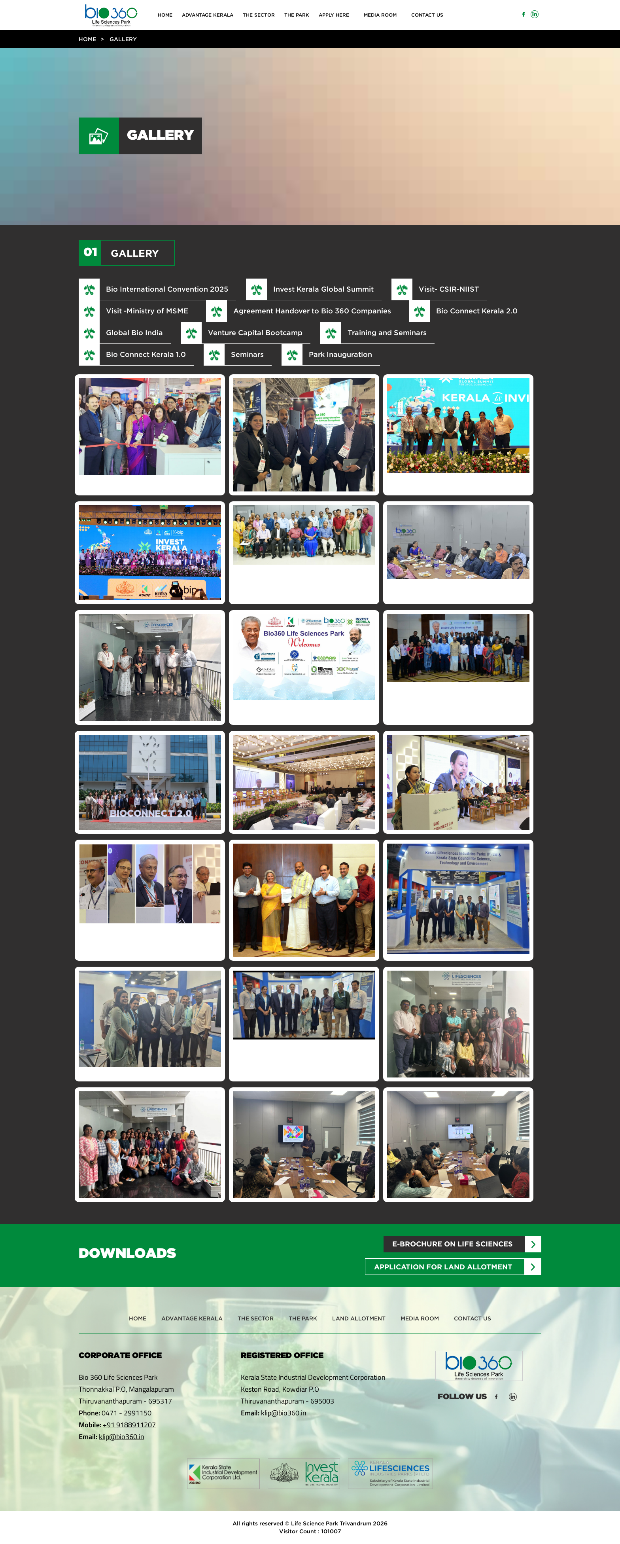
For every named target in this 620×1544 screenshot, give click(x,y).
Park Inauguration (340, 354)
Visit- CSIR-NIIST (449, 289)
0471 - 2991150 (126, 1412)
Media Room (380, 14)
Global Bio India (134, 332)
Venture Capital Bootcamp (255, 332)
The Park (296, 14)
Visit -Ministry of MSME (147, 311)
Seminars (247, 354)
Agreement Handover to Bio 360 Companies (312, 311)
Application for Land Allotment (443, 1267)
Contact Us (427, 14)
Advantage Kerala (207, 14)
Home (165, 14)
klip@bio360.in (121, 1436)
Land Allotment (359, 1318)
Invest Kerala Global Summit (323, 289)
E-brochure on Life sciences (452, 1244)
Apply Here (334, 14)
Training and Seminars (387, 332)
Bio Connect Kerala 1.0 (146, 354)
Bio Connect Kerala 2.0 (477, 311)
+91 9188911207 (129, 1424)
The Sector (259, 14)
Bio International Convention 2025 (167, 289)
